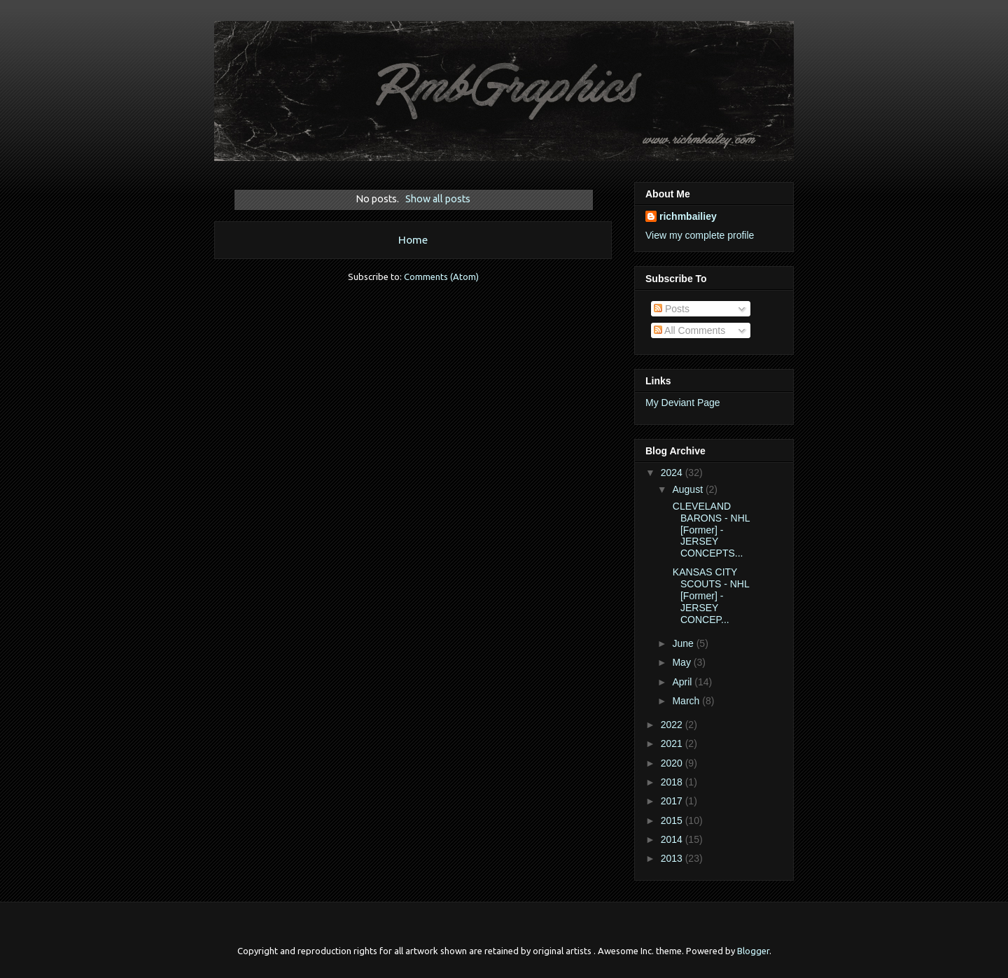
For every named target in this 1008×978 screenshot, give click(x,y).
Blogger (753, 951)
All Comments (689, 330)
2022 (673, 724)
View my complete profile (699, 235)
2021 (673, 743)
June (684, 643)
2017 (673, 800)
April (683, 681)
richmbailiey (688, 216)
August (688, 489)
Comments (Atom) (441, 276)
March (687, 700)
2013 (673, 858)
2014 (673, 839)
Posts (672, 308)
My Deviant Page (682, 402)
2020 (673, 763)
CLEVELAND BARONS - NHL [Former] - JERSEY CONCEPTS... (710, 530)
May (682, 662)
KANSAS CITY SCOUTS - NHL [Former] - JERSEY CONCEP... (709, 595)
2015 (673, 820)
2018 (673, 782)
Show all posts (437, 198)
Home (413, 239)
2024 (673, 472)
